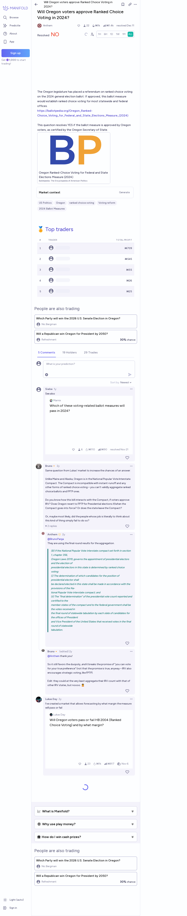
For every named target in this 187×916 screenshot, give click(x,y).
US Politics (45, 202)
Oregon (60, 202)
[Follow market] (123, 4)
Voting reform (106, 202)
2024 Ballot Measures (52, 208)
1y (55, 389)
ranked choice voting (81, 202)
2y (58, 466)
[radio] (99, 34)
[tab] (46, 352)
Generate (124, 192)
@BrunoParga (55, 539)
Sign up (15, 53)
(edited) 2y (65, 651)
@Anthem (53, 656)
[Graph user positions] (92, 34)
